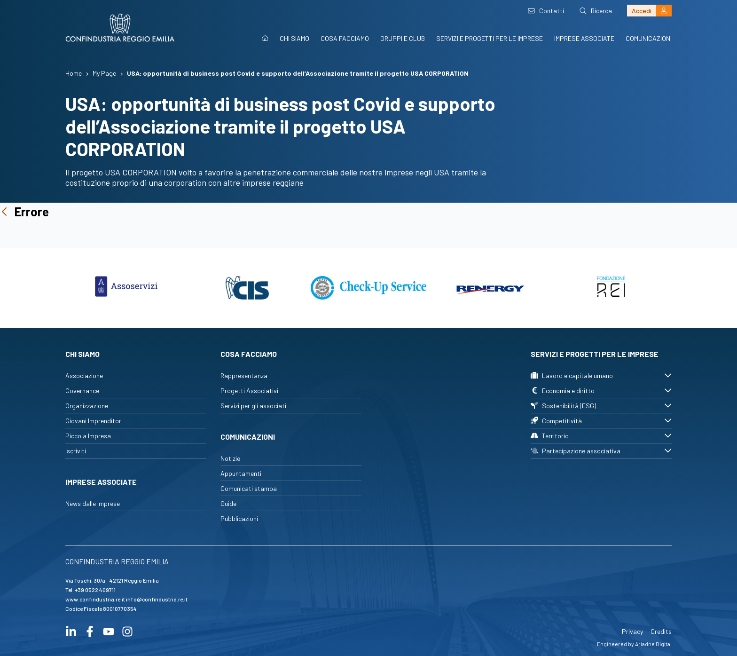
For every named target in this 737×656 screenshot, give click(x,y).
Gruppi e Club (402, 38)
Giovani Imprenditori (94, 421)
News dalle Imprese (92, 503)
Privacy (632, 631)
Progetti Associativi (249, 391)
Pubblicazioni (239, 518)
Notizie (230, 458)
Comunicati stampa (248, 488)
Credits (661, 631)
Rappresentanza (243, 375)
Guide (228, 503)
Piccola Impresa (88, 436)
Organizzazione (86, 406)
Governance (82, 391)
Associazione (84, 375)
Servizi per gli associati (253, 406)
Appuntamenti (240, 473)
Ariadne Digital (653, 643)
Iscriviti (75, 451)
